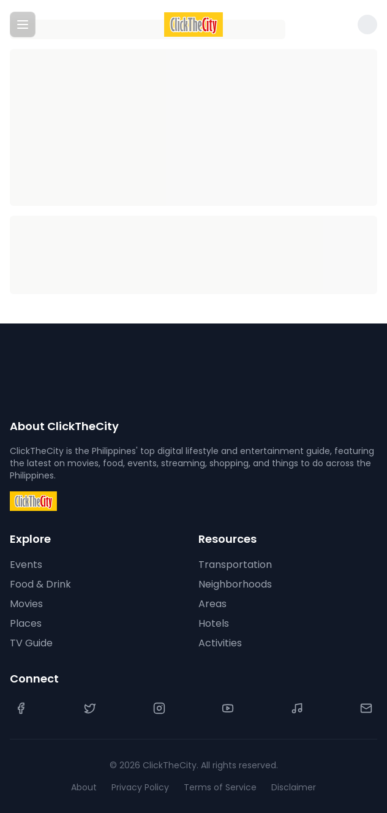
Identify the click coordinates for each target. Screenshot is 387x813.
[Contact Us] (366, 708)
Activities (220, 643)
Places (26, 623)
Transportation (235, 565)
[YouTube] (228, 708)
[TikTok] (297, 708)
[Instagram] (159, 708)
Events (26, 565)
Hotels (213, 623)
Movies (26, 604)
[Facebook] (21, 708)
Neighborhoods (235, 584)
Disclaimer (293, 787)
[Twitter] (90, 708)
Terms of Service (220, 787)
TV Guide (31, 643)
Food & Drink (40, 584)
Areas (212, 604)
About (84, 787)
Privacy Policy (140, 787)
